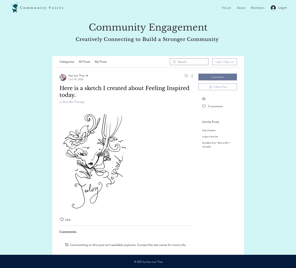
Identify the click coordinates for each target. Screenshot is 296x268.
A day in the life (210, 136)
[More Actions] (190, 76)
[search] (189, 61)
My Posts (101, 61)
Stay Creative (209, 130)
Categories (66, 61)
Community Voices (42, 8)
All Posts (84, 61)
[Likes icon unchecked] (61, 219)
